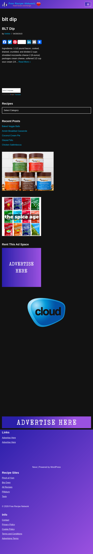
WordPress (55, 467)
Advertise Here (9, 438)
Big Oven (6, 482)
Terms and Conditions (12, 534)
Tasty (4, 496)
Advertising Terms (10, 538)
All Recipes (7, 487)
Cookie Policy (8, 529)
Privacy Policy (8, 524)
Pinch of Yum (8, 478)
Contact (5, 520)
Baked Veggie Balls (11, 126)
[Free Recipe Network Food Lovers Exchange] (21, 4)
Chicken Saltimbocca (11, 145)
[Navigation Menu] (88, 4)
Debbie (7, 34)
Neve (34, 467)
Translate (15, 94)
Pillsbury (6, 492)
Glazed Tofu (7, 140)
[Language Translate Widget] (11, 90)
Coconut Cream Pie (11, 135)
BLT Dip (8, 29)
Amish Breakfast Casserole (14, 131)
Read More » (25, 62)
